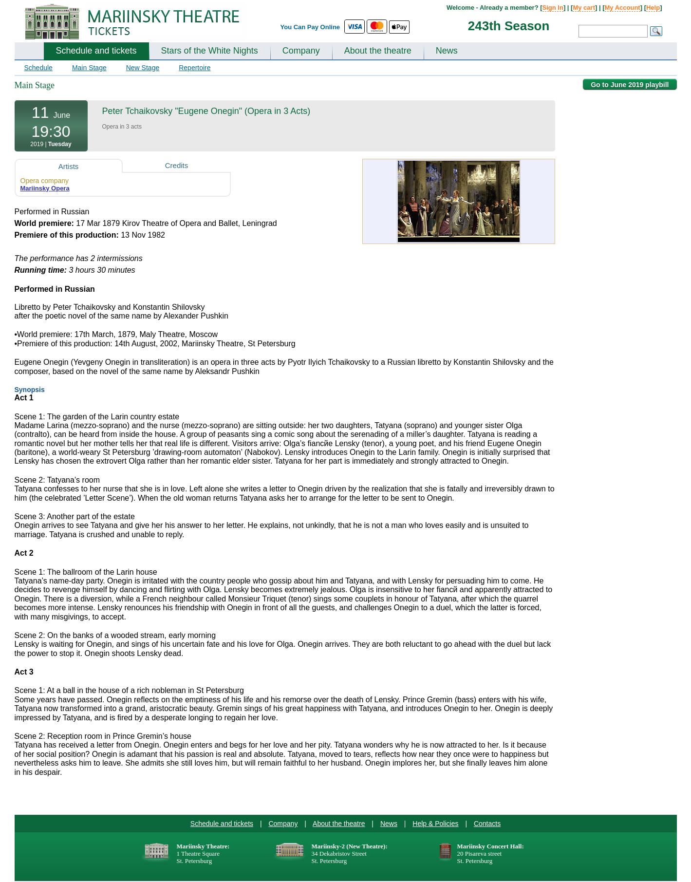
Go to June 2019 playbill (630, 85)
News (447, 51)
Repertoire (194, 68)
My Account (622, 7)
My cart (584, 7)
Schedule (38, 68)
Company (301, 51)
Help (653, 7)
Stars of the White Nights (209, 51)
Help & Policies (435, 823)
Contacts (487, 823)
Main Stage (89, 68)
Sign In (552, 7)
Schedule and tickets (96, 51)
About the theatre (377, 51)
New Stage (142, 68)
